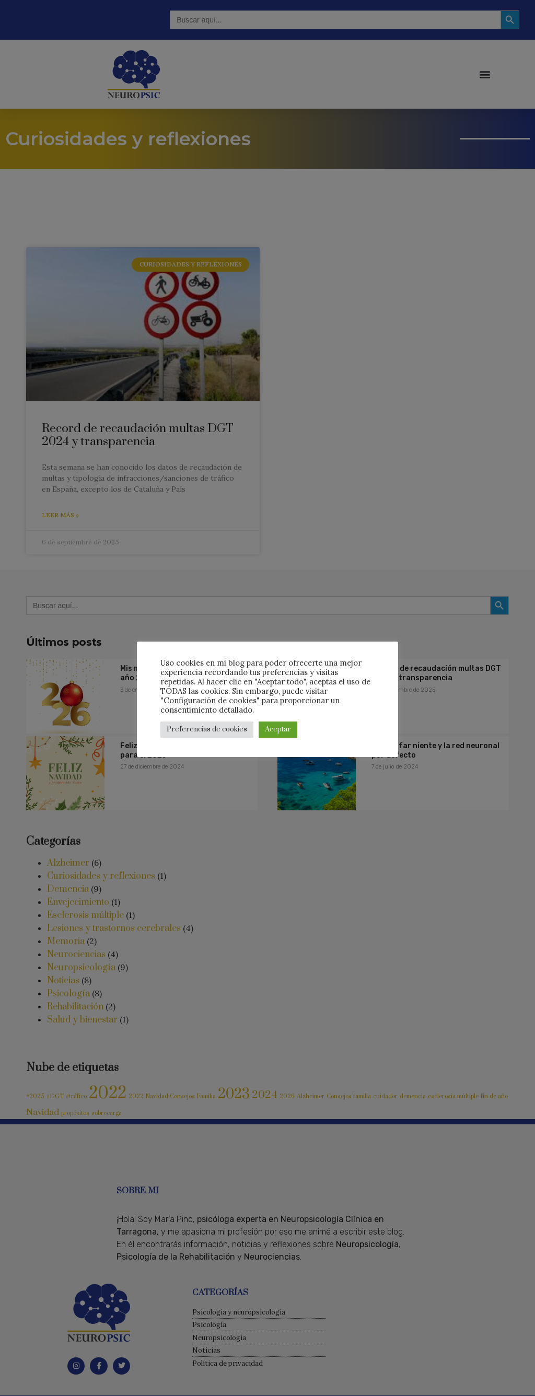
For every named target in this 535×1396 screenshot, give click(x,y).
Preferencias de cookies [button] (207, 729)
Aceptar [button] (278, 729)
